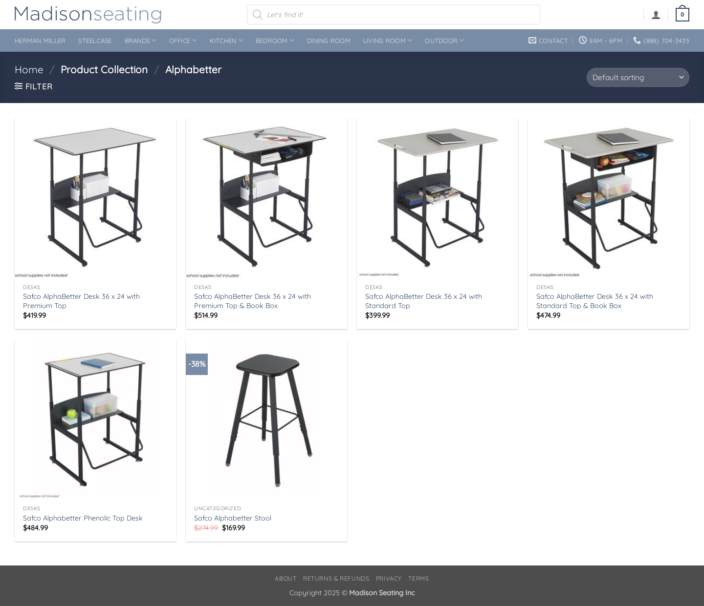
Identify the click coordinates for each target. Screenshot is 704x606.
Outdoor (444, 40)
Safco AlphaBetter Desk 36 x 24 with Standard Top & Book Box (594, 301)
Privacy (389, 578)
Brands (140, 40)
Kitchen (226, 40)
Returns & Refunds (336, 578)
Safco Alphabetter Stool (232, 518)
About (285, 578)
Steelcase (94, 40)
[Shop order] (638, 77)
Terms (418, 578)
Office (183, 40)
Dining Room (329, 40)
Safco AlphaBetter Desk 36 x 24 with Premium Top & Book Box (252, 301)
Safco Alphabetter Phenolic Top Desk (83, 518)
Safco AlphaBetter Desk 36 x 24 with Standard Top (423, 301)
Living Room (387, 40)
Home (29, 69)
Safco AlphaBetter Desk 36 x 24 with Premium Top (81, 301)
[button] (656, 14)
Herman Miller (40, 40)
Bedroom (275, 40)
